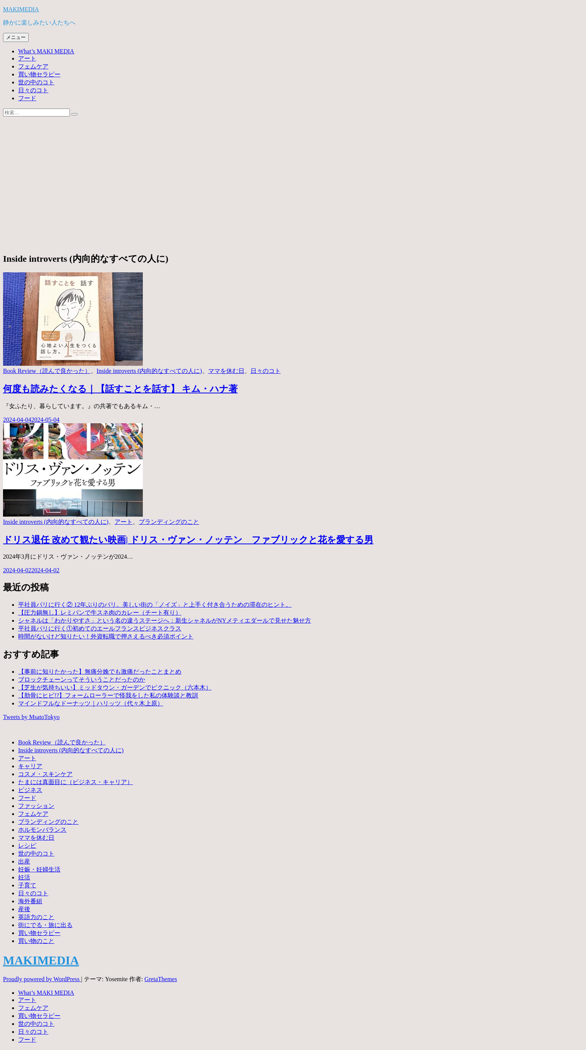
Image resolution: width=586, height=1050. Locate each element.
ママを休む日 (226, 371)
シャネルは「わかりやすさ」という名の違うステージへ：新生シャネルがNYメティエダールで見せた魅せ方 (164, 620)
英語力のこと (36, 917)
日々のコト (33, 90)
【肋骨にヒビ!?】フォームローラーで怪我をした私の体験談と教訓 (108, 695)
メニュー (16, 37)
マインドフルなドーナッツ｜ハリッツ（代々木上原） (90, 703)
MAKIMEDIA (21, 9)
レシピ (27, 845)
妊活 (24, 877)
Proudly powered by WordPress (42, 979)
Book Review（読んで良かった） (47, 371)
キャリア (30, 766)
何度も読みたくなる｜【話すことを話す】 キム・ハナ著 (120, 389)
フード (27, 98)
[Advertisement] (293, 192)
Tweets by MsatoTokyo (31, 717)
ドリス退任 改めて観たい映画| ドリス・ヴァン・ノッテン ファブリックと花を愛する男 (188, 540)
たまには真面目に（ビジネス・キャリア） (75, 782)
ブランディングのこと (169, 522)
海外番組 (30, 901)
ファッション (36, 806)
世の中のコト (36, 82)
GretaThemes (160, 979)
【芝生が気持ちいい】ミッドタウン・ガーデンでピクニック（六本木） (115, 687)
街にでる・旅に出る (45, 925)
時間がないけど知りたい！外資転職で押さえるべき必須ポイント (105, 636)
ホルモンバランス (42, 829)
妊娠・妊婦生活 (39, 869)
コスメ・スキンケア (45, 774)
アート (27, 58)
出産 (24, 861)
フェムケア (33, 66)
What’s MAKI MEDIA (46, 51)
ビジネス (30, 790)
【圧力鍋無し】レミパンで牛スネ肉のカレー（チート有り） (99, 612)
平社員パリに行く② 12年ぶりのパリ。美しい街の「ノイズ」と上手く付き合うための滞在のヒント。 (155, 604)
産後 (24, 909)
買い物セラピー (39, 74)
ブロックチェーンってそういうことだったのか (81, 679)
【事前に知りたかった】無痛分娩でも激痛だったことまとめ (99, 671)
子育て (27, 885)
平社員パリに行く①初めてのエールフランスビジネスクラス (99, 628)
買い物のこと (36, 941)
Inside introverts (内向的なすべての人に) (149, 371)
